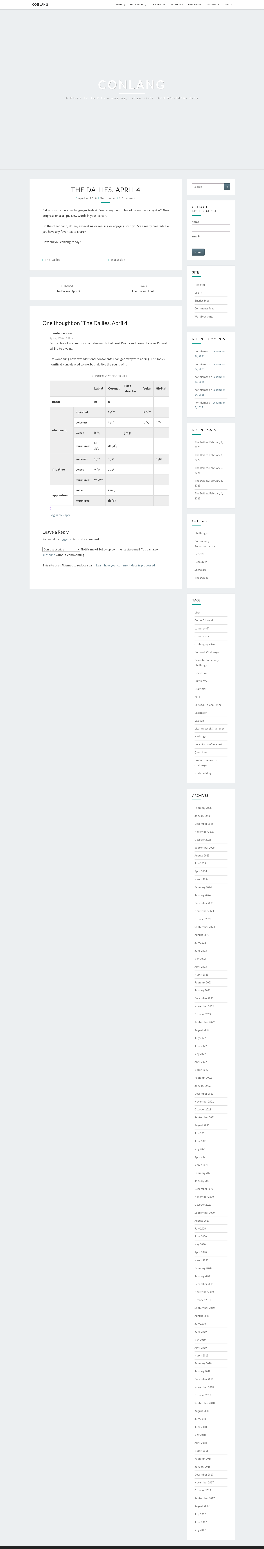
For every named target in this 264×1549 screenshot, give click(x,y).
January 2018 (203, 1466)
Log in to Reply (60, 515)
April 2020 (201, 1252)
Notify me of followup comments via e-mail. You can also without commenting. (100, 552)
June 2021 (201, 1141)
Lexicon (199, 720)
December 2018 (204, 1379)
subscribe (48, 555)
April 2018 (201, 1442)
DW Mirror (213, 4)
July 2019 (200, 1323)
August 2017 (202, 1506)
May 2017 (200, 1530)
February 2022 (203, 1077)
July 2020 (200, 1228)
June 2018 (201, 1427)
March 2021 (201, 1165)
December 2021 (204, 1093)
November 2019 (204, 1292)
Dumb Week (202, 681)
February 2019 (203, 1363)
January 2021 (203, 1181)
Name (211, 225)
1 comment (127, 198)
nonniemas (108, 198)
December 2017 (204, 1474)
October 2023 (203, 919)
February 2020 (203, 1268)
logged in (66, 539)
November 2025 (204, 831)
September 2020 (205, 1212)
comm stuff (202, 628)
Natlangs (200, 736)
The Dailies (52, 260)
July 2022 (200, 1038)
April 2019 (201, 1347)
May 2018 (200, 1435)
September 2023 (205, 927)
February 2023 (203, 982)
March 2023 (201, 974)
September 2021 (205, 1117)
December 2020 (204, 1189)
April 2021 (201, 1157)
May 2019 (200, 1339)
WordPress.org (204, 316)
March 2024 (201, 879)
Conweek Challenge (207, 652)
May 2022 (200, 1054)
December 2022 (204, 998)
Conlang (40, 4)
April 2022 (201, 1062)
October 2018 (203, 1395)
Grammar (200, 689)
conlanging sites (205, 644)
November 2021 (204, 1101)
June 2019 (201, 1331)
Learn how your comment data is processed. (126, 565)
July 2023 (200, 942)
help (197, 696)
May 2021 (200, 1149)
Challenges (158, 4)
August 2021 (202, 1125)
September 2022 (205, 1022)
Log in (198, 292)
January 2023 (203, 990)
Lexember (201, 712)
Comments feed (204, 308)
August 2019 (202, 1316)
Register (200, 284)
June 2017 (201, 1522)
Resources (194, 4)
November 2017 (204, 1482)
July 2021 (200, 1133)
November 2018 (204, 1387)
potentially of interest (208, 744)
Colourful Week (204, 620)
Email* (211, 240)
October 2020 (203, 1204)
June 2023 (201, 950)
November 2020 (204, 1196)
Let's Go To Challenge (208, 705)
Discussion (136, 4)
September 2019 (205, 1308)
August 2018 (202, 1411)
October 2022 (203, 1014)
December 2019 (204, 1284)
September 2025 (205, 847)
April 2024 (201, 871)
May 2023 (200, 958)
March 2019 (201, 1355)
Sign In (228, 4)
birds (198, 612)
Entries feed (202, 300)
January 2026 (203, 816)
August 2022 (202, 1030)
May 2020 (200, 1244)
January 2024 (203, 895)
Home (119, 4)
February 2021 (203, 1173)
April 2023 (201, 966)
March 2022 (201, 1069)
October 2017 (203, 1490)
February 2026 (203, 808)
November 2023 (204, 911)
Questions (201, 752)
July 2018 (200, 1419)
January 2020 (203, 1276)
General (199, 554)
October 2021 (203, 1109)
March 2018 (201, 1450)
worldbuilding (203, 773)
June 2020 (201, 1236)
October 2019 (203, 1300)
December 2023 (204, 903)
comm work (202, 636)
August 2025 (202, 855)
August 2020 (202, 1220)
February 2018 (203, 1458)
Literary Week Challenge (210, 728)
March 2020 (201, 1260)
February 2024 (203, 887)
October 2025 (203, 839)
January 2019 (203, 1371)
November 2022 (204, 1006)
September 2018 (205, 1403)
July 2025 (200, 863)
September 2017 (205, 1498)
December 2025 (204, 823)
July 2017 (200, 1514)
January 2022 (203, 1085)
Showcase (177, 4)
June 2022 (201, 1046)
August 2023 (202, 935)
